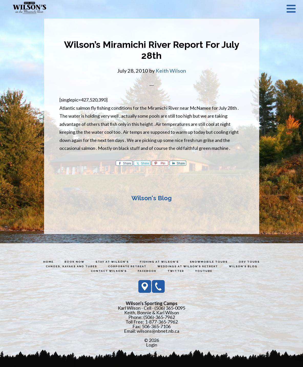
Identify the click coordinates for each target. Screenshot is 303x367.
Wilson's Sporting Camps (29, 8)
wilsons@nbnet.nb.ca (158, 331)
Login (151, 345)
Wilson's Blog (151, 198)
